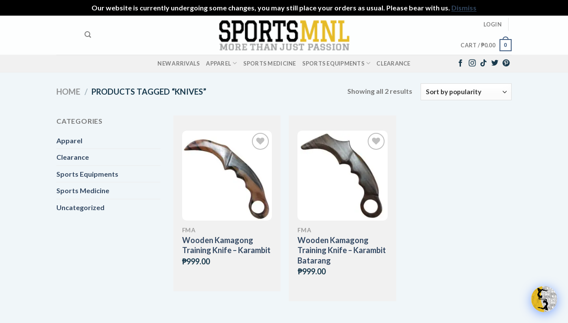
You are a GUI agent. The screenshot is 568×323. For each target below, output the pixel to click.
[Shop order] (466, 91)
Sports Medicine (269, 63)
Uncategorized (80, 207)
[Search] (88, 34)
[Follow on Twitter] (494, 63)
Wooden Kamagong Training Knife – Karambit (226, 245)
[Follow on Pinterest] (506, 63)
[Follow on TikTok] (483, 63)
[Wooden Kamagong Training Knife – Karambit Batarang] (342, 176)
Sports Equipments (336, 63)
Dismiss (464, 7)
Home (68, 91)
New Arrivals (178, 63)
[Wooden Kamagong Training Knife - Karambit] (227, 176)
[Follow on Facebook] (460, 63)
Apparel (221, 63)
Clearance (393, 63)
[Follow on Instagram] (472, 63)
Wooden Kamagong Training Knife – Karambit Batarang (341, 250)
